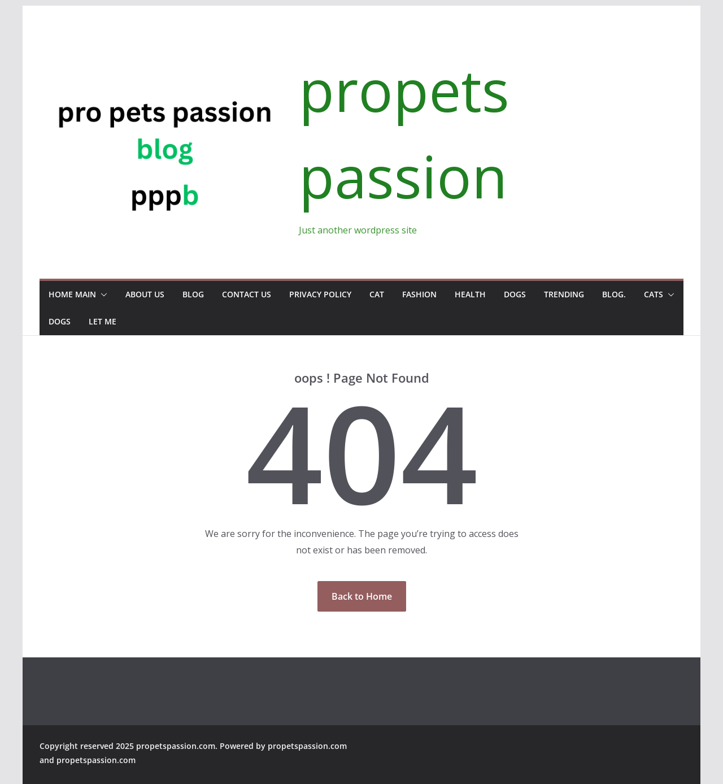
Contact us (246, 294)
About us (144, 294)
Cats (653, 294)
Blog (193, 294)
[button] (101, 294)
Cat (376, 294)
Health (470, 294)
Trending (564, 294)
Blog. (614, 294)
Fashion (419, 294)
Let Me (102, 321)
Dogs (515, 294)
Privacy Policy (320, 294)
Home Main (72, 294)
